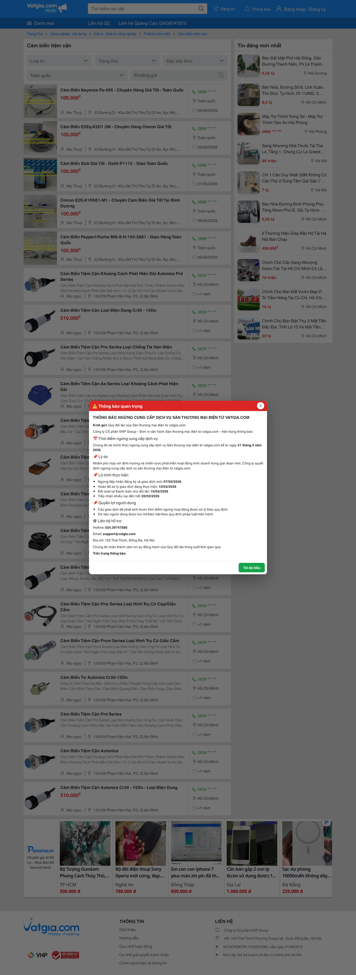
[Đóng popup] (260, 405)
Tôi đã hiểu (251, 567)
